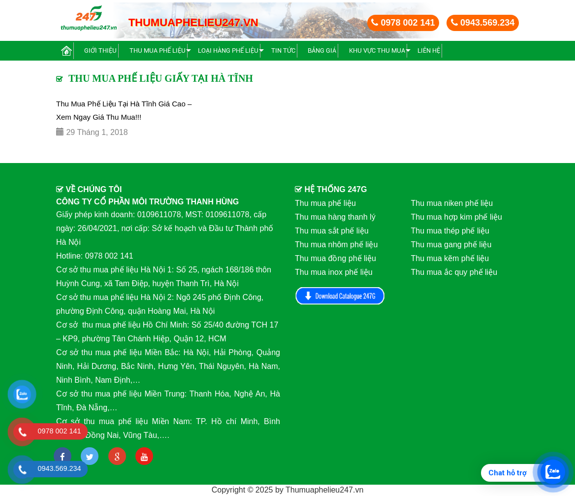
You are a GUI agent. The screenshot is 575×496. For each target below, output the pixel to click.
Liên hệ (428, 50)
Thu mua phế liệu (157, 50)
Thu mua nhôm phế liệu (336, 244)
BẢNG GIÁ (322, 50)
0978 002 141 (403, 23)
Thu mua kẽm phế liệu (450, 258)
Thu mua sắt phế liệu (332, 231)
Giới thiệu (100, 50)
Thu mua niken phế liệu (452, 203)
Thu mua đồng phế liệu (335, 258)
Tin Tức (283, 50)
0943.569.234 (482, 23)
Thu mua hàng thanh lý (335, 217)
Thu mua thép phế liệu (450, 231)
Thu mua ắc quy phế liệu (454, 272)
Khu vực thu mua (377, 50)
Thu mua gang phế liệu (451, 244)
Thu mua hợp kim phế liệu (456, 217)
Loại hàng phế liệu (228, 50)
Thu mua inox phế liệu (334, 272)
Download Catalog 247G (340, 296)
